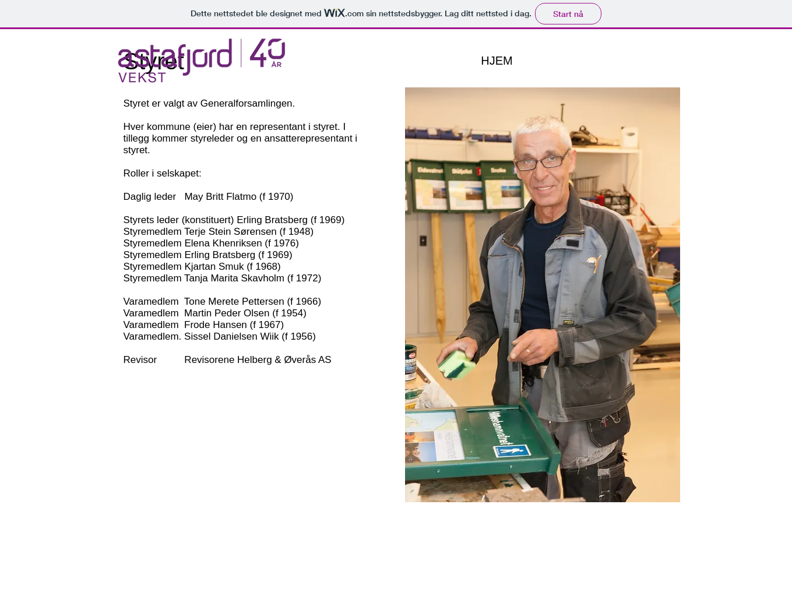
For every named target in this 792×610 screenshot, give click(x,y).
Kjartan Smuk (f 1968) (232, 266)
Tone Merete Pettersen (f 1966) (252, 301)
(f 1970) (274, 196)
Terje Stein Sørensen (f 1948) (249, 231)
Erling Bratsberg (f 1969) (290, 219)
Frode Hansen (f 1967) (234, 324)
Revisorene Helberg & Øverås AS (257, 359)
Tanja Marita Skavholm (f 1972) (252, 278)
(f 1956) (297, 336)
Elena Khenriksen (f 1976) (241, 243)
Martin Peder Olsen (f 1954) (245, 313)
